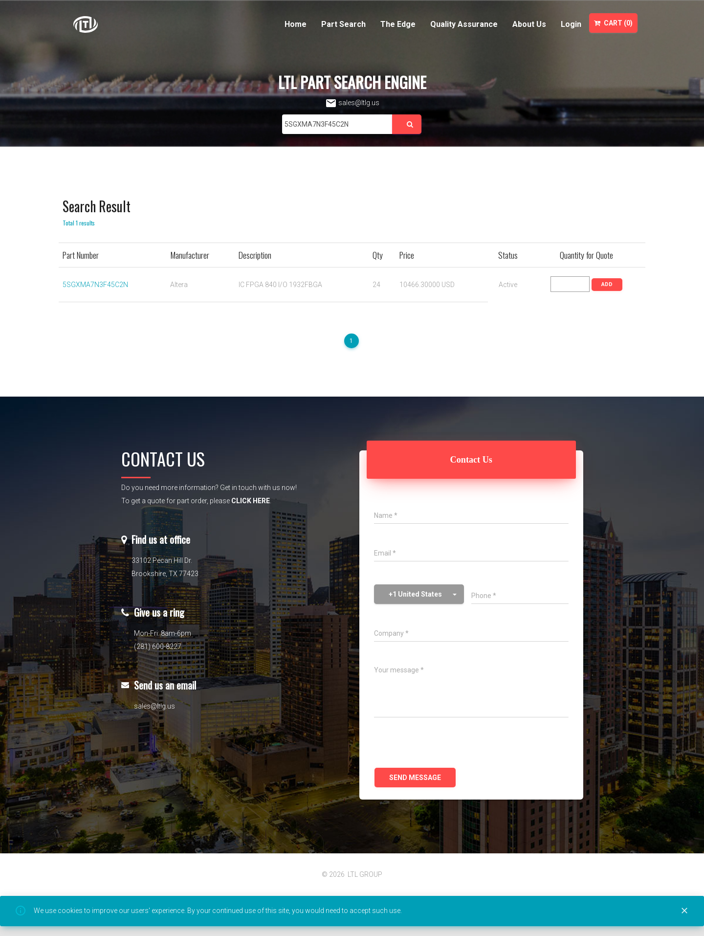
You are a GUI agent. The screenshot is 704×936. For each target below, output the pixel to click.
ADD (607, 284)
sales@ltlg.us (352, 103)
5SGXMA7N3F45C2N (95, 285)
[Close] (684, 911)
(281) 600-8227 (157, 646)
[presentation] (448, 744)
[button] (419, 594)
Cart (613, 23)
